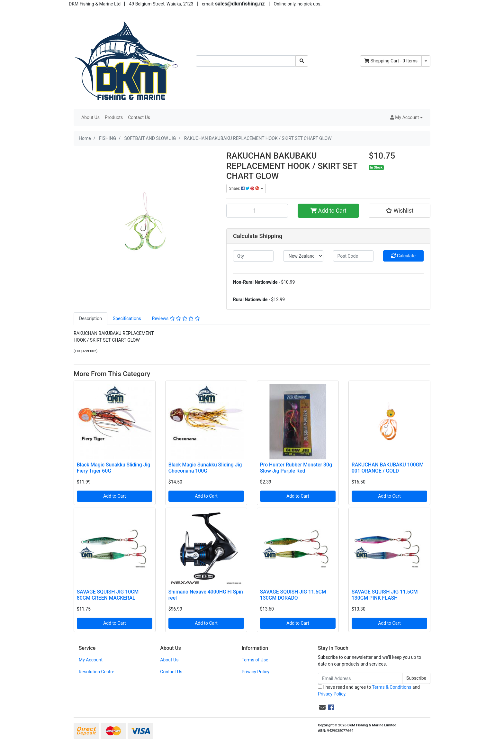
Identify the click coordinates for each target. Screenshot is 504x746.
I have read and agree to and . (369, 690)
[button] (406, 118)
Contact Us (139, 117)
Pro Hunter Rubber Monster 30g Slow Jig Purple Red (296, 468)
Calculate (403, 255)
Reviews (176, 318)
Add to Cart (328, 210)
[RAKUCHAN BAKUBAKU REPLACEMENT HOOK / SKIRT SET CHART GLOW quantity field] (257, 211)
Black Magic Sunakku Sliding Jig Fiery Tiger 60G (113, 468)
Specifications (127, 318)
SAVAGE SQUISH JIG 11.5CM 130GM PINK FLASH (385, 595)
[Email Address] (360, 678)
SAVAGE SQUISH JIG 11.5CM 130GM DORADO (293, 595)
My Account (91, 659)
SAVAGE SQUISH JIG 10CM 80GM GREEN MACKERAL (108, 595)
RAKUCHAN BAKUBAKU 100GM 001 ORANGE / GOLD (388, 468)
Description (90, 318)
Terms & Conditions (391, 687)
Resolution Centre (96, 671)
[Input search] (246, 61)
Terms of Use (255, 659)
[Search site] (301, 61)
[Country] (303, 256)
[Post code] (353, 256)
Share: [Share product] (244, 188)
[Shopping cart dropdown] (425, 61)
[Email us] (322, 707)
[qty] (253, 256)
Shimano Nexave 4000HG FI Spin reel (205, 595)
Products (114, 117)
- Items (391, 60)
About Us (90, 117)
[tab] (90, 318)
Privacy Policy (255, 671)
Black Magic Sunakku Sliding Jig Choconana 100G (205, 468)
